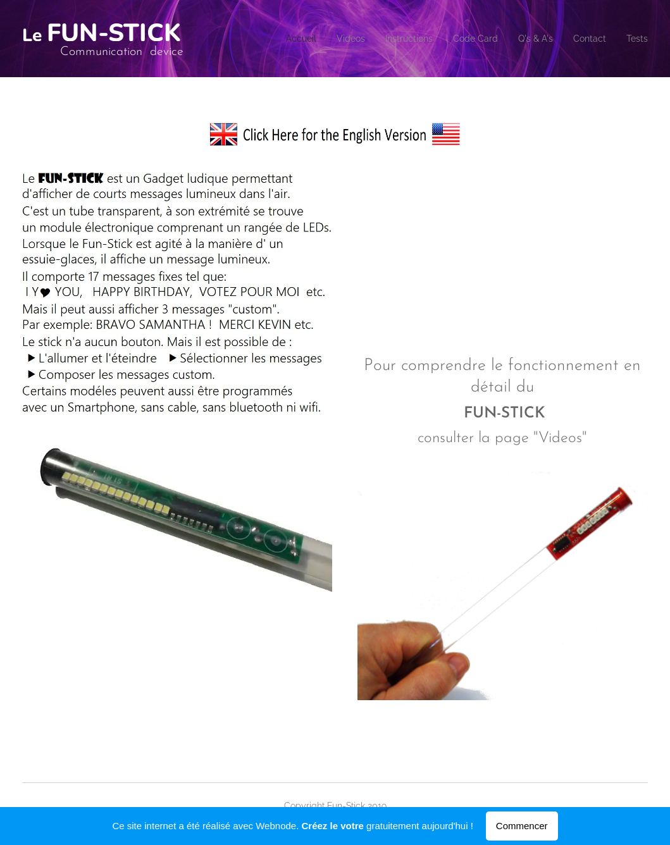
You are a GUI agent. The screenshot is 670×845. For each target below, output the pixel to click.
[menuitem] (263, 38)
